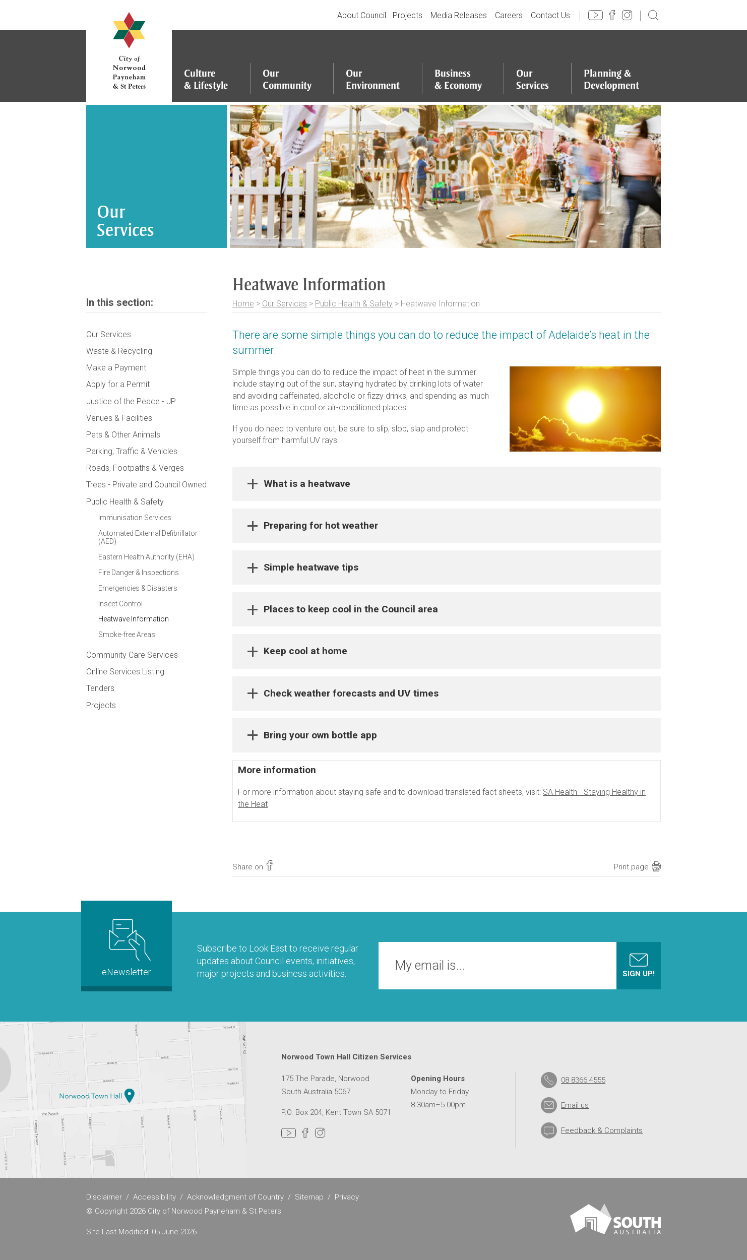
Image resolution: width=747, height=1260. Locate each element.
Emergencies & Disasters (137, 588)
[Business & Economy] (463, 66)
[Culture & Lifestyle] (210, 66)
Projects (407, 15)
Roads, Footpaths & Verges (135, 468)
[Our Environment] (377, 66)
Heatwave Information (133, 619)
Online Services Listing (125, 671)
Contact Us (550, 15)
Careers (509, 15)
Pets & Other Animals (123, 434)
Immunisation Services (134, 518)
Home (243, 303)
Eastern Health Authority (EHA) (146, 557)
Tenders (100, 688)
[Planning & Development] (616, 66)
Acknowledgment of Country (235, 1197)
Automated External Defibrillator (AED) (148, 537)
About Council (361, 15)
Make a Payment (116, 367)
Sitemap (309, 1197)
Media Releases (458, 15)
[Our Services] (537, 66)
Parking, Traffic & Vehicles (131, 451)
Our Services (284, 303)
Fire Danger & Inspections (138, 573)
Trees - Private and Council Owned (146, 484)
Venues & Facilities (119, 418)
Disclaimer (104, 1197)
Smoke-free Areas (126, 635)
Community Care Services (132, 655)
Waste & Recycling (119, 351)
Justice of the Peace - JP (131, 401)
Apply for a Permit (118, 384)
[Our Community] (292, 66)
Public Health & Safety (354, 303)
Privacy (347, 1197)
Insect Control (120, 604)
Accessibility (154, 1197)
